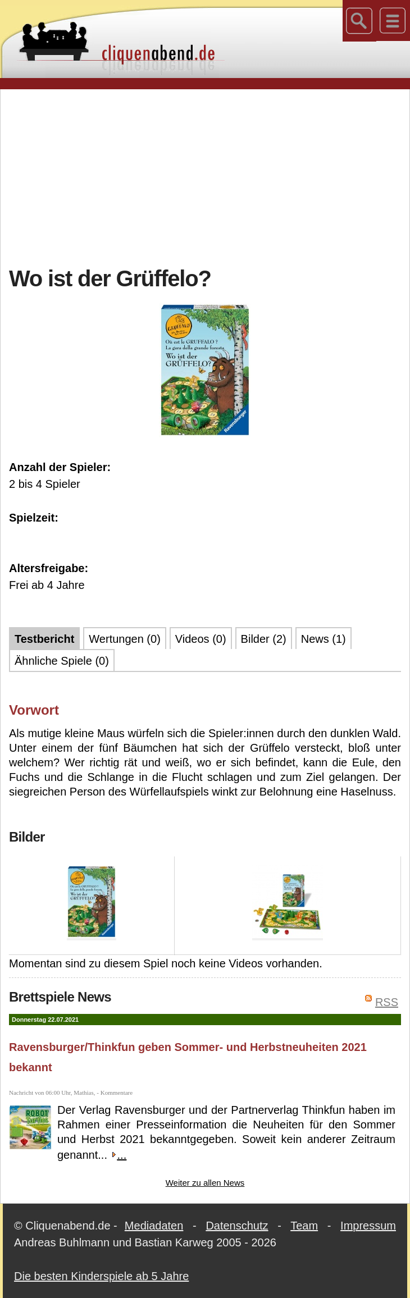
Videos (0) (200, 639)
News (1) (323, 639)
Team (304, 1225)
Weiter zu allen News (205, 1182)
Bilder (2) (263, 639)
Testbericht (44, 639)
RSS (386, 1002)
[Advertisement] (209, 176)
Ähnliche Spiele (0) (62, 661)
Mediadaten (154, 1225)
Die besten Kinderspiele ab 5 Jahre (101, 1276)
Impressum (368, 1225)
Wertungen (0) (124, 639)
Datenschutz (237, 1225)
